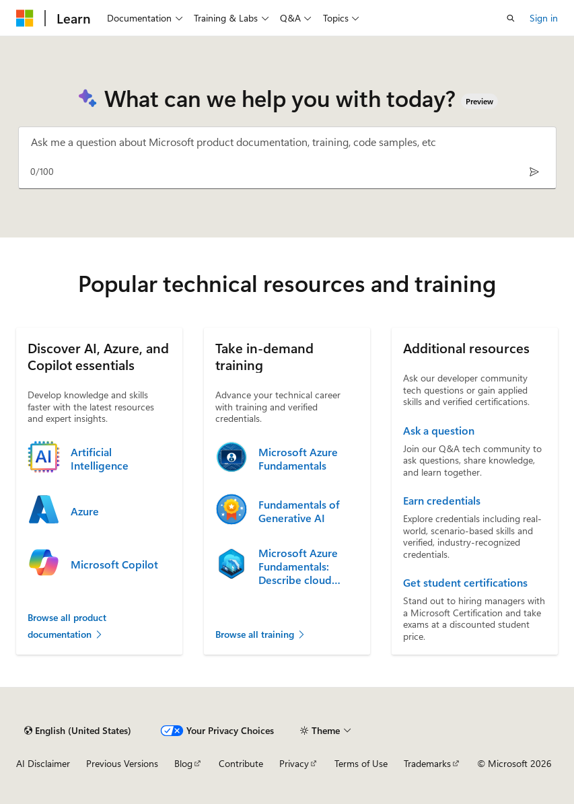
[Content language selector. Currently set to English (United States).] (77, 730)
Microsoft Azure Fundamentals (298, 458)
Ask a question (438, 430)
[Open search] (510, 18)
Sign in (544, 17)
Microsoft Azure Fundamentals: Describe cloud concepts (298, 566)
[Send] (534, 171)
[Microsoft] (25, 18)
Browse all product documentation (67, 626)
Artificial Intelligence (100, 458)
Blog (183, 763)
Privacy (294, 763)
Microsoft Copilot (114, 564)
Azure (85, 511)
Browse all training (260, 634)
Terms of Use (361, 763)
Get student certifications (465, 582)
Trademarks (427, 763)
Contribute (241, 763)
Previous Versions (122, 763)
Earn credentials (441, 500)
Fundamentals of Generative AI (299, 511)
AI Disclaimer (43, 763)
